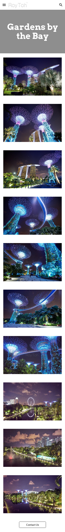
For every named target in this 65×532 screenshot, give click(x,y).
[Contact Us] (32, 525)
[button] (4, 5)
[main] (32, 31)
